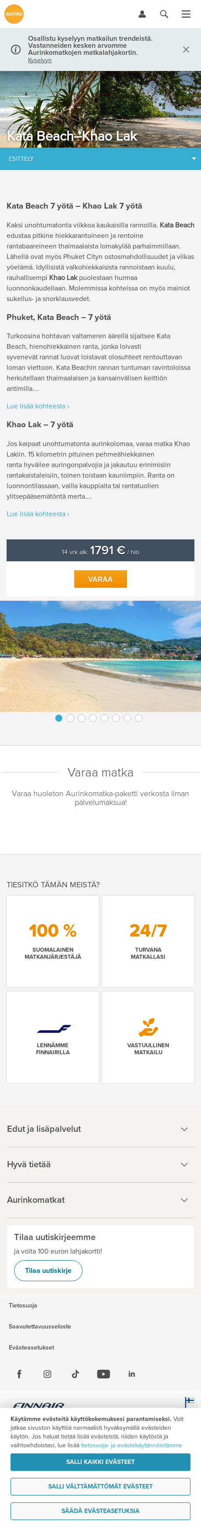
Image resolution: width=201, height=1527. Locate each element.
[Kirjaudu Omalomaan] (142, 14)
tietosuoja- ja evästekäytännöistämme (131, 1445)
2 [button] (70, 718)
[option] (100, 656)
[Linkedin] (131, 1374)
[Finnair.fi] (39, 1407)
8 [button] (139, 718)
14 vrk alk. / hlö (100, 552)
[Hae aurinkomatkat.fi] (164, 14)
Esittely (21, 159)
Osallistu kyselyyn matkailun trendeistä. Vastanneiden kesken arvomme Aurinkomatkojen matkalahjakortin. (90, 45)
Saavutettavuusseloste (40, 1326)
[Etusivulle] (14, 14)
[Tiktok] (75, 1374)
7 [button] (127, 718)
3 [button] (82, 718)
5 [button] (104, 718)
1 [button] (59, 718)
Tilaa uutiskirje (48, 1270)
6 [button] (116, 718)
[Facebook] (19, 1374)
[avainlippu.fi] (188, 1407)
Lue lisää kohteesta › (38, 406)
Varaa (100, 579)
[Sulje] (184, 49)
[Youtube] (103, 1374)
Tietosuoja (23, 1305)
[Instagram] (47, 1374)
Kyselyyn (40, 60)
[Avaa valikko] (186, 14)
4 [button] (93, 718)
